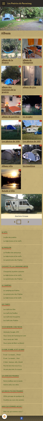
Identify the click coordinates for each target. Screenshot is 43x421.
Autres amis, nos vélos (11, 385)
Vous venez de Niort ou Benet (13, 343)
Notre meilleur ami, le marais (13, 381)
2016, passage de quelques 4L (13, 396)
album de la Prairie (7, 61)
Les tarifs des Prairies (10, 320)
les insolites (29, 166)
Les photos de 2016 (11, 141)
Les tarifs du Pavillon (10, 313)
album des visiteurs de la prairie (9, 90)
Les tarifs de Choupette (11, 317)
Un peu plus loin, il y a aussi (12, 369)
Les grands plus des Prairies (13, 260)
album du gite (29, 87)
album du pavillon (10, 117)
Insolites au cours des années (13, 400)
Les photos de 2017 (32, 141)
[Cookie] (4, 416)
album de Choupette (28, 61)
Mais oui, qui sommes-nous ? (13, 411)
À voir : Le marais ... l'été (11, 358)
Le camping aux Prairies (11, 290)
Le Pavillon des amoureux (12, 252)
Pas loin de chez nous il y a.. (12, 366)
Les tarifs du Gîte (9, 309)
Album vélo (7, 166)
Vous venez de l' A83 (10, 339)
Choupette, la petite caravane (13, 271)
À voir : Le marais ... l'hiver (12, 355)
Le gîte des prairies (9, 237)
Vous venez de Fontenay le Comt (14, 336)
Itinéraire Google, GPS (11, 332)
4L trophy (27, 117)
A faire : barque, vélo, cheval (13, 362)
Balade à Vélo (8, 191)
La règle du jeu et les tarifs (12, 241)
